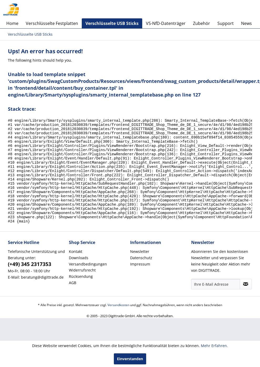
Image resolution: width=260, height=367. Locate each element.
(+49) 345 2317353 (29, 283)
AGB (72, 302)
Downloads (78, 277)
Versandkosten (118, 324)
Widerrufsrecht (82, 289)
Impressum (140, 283)
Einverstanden (130, 358)
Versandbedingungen (88, 283)
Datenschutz (141, 277)
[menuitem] (12, 23)
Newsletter (139, 271)
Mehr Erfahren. (214, 345)
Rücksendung (81, 296)
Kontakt (75, 271)
